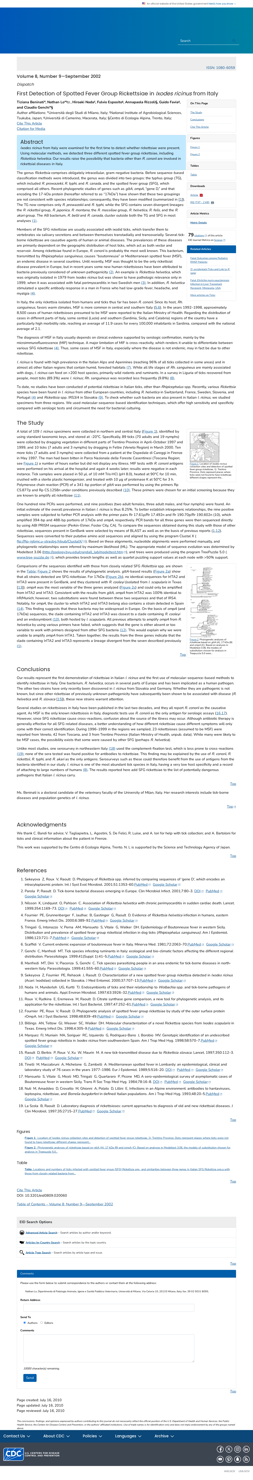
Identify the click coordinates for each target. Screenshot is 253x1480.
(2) (111, 272)
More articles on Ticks (202, 295)
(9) (100, 397)
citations (200, 235)
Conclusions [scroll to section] (197, 119)
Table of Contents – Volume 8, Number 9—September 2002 (65, 1204)
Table (193, 175)
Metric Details (198, 222)
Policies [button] (93, 1436)
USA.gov (244, 1471)
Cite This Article (199, 127)
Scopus (220, 240)
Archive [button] (164, 1436)
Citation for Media (31, 128)
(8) (172, 378)
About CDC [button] (56, 1436)
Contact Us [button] (17, 1436)
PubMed (142, 884)
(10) (126, 490)
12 (218, 530)
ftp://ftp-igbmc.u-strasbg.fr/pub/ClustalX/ (51, 541)
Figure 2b (114, 576)
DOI (199, 890)
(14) (20, 608)
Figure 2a (162, 571)
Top (183, 654)
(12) (123, 630)
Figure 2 (195, 154)
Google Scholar (166, 884)
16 (218, 713)
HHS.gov (229, 1471)
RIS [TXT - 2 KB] (202, 202)
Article (196, 195)
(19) (20, 753)
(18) (112, 748)
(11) (77, 495)
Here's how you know (222, 3)
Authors (32, 1323)
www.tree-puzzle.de (34, 557)
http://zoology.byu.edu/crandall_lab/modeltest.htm (84, 551)
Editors (48, 1323)
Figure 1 (195, 147)
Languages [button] (128, 1436)
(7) (128, 367)
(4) (32, 293)
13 (20, 587)
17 (223, 713)
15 (60, 699)
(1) (34, 220)
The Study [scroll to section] (196, 112)
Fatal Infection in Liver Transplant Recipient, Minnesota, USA (209, 284)
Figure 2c (128, 587)
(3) (143, 282)
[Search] (204, 41)
